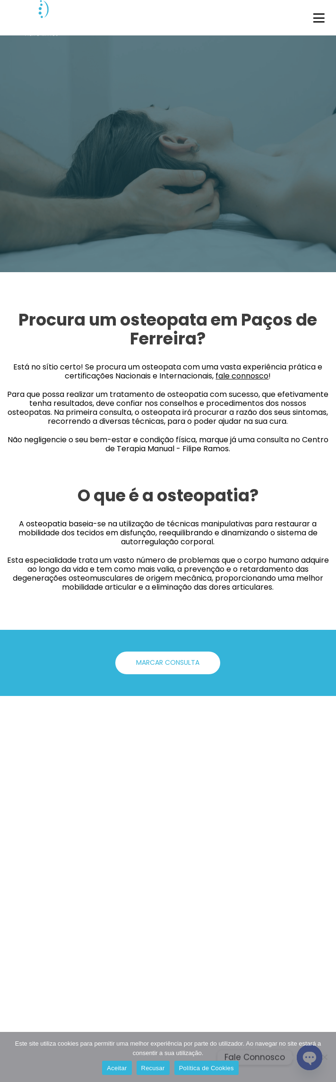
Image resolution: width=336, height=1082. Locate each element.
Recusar (153, 1068)
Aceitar (117, 1068)
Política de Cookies (206, 1068)
